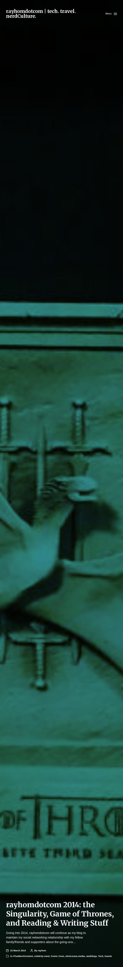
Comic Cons (57, 956)
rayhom (42, 950)
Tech (100, 956)
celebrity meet (41, 956)
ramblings (91, 956)
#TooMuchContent (23, 956)
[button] (111, 14)
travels (108, 956)
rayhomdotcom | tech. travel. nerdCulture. (41, 14)
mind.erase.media (75, 956)
